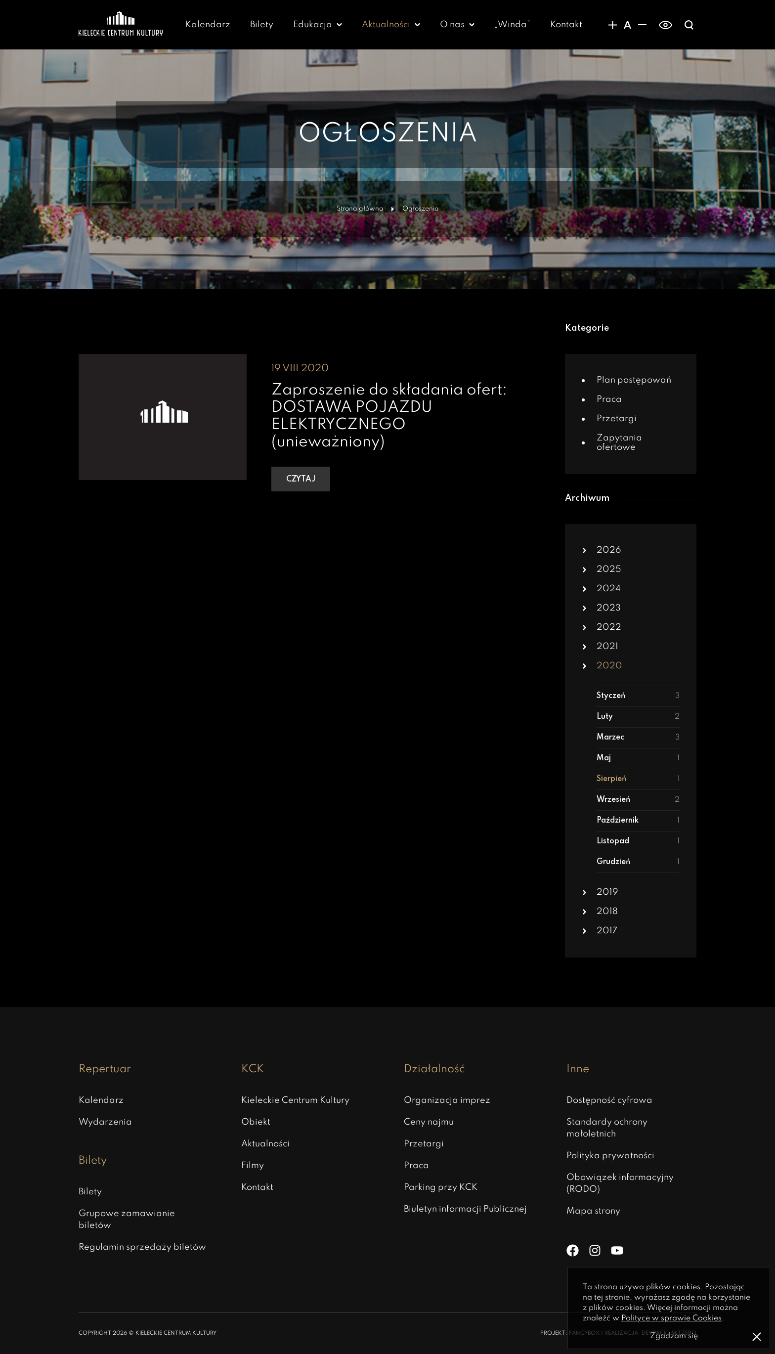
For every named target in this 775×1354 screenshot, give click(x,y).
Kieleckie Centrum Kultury (295, 1100)
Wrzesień (638, 800)
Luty (638, 717)
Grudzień (638, 862)
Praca (609, 399)
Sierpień (638, 779)
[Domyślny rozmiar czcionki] (627, 24)
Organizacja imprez (447, 1100)
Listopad (638, 841)
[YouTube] (617, 1250)
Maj (638, 758)
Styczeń (638, 696)
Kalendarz (207, 24)
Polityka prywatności (610, 1155)
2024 (609, 588)
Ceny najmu (429, 1122)
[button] (584, 550)
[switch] (665, 24)
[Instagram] (595, 1250)
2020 (609, 665)
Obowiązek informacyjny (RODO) (620, 1183)
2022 (609, 627)
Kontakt (566, 24)
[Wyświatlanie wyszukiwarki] (689, 24)
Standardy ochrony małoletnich (606, 1128)
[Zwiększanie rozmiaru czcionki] (612, 24)
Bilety (261, 24)
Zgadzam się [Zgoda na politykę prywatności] (674, 1336)
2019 (607, 892)
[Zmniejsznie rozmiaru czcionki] (642, 24)
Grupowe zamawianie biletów (127, 1219)
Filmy (252, 1165)
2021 (607, 646)
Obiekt (255, 1122)
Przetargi (617, 418)
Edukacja (312, 24)
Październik (638, 821)
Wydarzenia (105, 1122)
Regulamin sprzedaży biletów (142, 1247)
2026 (609, 550)
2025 (609, 569)
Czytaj (300, 479)
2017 (607, 930)
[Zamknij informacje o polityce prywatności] (757, 1337)
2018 (607, 911)
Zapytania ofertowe (619, 443)
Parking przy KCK (440, 1187)
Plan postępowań (634, 380)
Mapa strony (593, 1211)
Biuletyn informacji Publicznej (465, 1209)
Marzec (638, 738)
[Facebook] (572, 1250)
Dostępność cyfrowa (609, 1100)
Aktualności (386, 24)
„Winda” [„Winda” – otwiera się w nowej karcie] (512, 24)
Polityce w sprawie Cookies (671, 1318)
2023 (609, 608)
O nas (452, 24)
